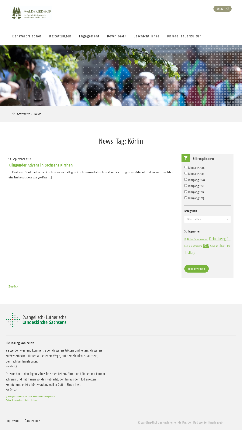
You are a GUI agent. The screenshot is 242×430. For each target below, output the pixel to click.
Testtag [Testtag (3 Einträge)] (189, 253)
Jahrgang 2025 (194, 198)
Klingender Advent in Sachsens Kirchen (41, 165)
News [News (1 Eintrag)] (212, 245)
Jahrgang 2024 (194, 192)
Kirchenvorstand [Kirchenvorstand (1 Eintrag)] (200, 239)
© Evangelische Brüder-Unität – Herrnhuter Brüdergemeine (30, 396)
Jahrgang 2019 (194, 174)
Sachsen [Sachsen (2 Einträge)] (221, 245)
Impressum (12, 421)
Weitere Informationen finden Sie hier (21, 400)
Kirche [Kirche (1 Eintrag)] (190, 239)
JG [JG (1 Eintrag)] (185, 239)
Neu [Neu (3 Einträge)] (206, 245)
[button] (207, 219)
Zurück (13, 286)
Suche (220, 8)
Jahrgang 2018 (194, 168)
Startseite (23, 114)
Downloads (116, 36)
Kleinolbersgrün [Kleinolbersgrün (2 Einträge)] (219, 238)
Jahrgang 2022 (194, 186)
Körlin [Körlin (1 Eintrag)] (187, 245)
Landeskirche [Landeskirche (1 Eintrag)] (196, 245)
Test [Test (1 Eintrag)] (228, 245)
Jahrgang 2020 (194, 180)
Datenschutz (32, 421)
